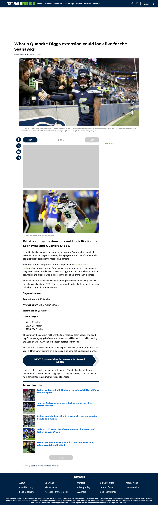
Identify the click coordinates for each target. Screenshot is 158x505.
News (39, 4)
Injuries (87, 4)
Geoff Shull (22, 54)
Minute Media (16, 498)
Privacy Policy (83, 487)
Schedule (58, 4)
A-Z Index (81, 492)
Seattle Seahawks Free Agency (44, 466)
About (22, 483)
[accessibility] (153, 3)
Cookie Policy (132, 487)
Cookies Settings (108, 492)
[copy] (18, 157)
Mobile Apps (132, 483)
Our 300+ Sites (107, 483)
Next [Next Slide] (92, 140)
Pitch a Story (51, 487)
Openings (49, 483)
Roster (79, 4)
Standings (69, 4)
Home (25, 466)
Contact (81, 483)
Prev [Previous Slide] (30, 140)
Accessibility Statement (56, 492)
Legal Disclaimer (27, 492)
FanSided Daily (26, 487)
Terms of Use (106, 487)
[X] (137, 3)
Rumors (48, 4)
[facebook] (132, 3)
